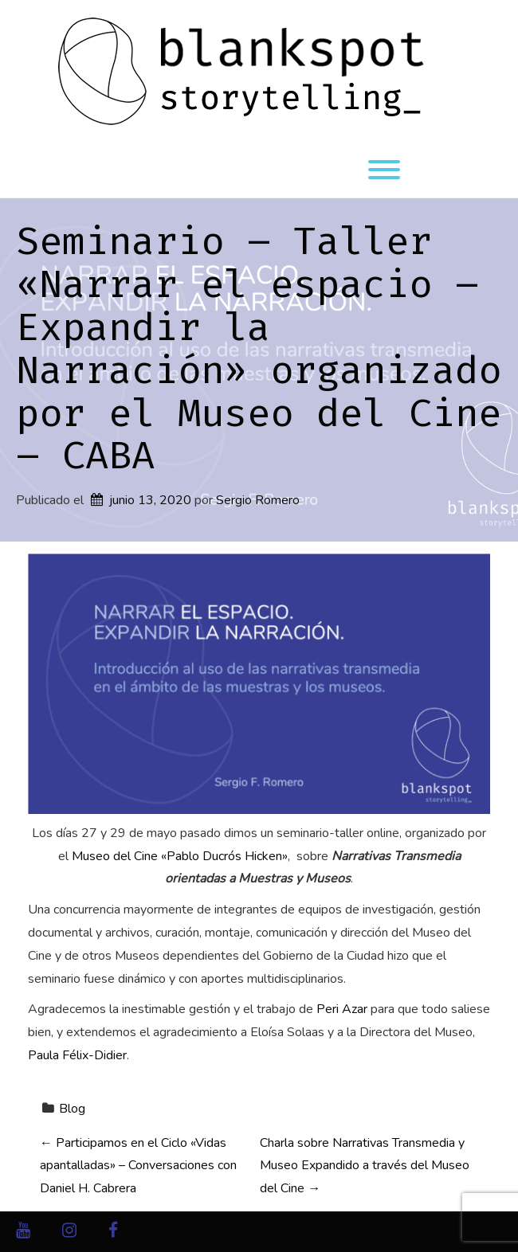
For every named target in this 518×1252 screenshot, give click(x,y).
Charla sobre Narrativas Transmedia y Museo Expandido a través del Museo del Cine (364, 1166)
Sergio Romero (258, 500)
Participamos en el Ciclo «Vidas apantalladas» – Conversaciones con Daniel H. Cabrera (138, 1166)
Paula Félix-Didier (77, 1055)
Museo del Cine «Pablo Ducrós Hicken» (180, 856)
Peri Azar (341, 1009)
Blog (72, 1108)
